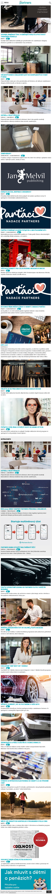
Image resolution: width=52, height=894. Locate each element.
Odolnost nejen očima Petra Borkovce (16, 860)
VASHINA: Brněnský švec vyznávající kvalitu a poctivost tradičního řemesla (23, 36)
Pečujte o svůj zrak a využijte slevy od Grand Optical (22, 427)
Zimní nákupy (6, 154)
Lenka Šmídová (10, 117)
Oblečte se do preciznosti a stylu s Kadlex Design (21, 389)
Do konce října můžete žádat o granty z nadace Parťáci (23, 307)
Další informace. (12, 892)
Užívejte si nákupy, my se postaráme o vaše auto (20, 704)
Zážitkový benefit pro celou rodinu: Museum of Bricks (23, 268)
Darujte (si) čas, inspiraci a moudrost (16, 192)
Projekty (3, 232)
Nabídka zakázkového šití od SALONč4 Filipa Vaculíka (22, 628)
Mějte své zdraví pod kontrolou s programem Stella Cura (24, 821)
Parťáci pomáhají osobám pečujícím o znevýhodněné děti (23, 230)
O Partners (3, 511)
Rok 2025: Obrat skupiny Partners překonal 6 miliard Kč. (23, 509)
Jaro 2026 (4, 345)
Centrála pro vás (4, 155)
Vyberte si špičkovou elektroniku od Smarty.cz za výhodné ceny (25, 782)
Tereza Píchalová (11, 511)
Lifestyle (3, 861)
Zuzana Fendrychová (14, 155)
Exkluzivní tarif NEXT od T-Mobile (14, 666)
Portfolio (3, 117)
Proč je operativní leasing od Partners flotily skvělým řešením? (23, 588)
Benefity (3, 38)
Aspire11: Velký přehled (10, 115)
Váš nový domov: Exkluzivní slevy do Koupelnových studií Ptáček (24, 76)
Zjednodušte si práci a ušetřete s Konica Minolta (21, 743)
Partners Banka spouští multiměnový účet (18, 547)
